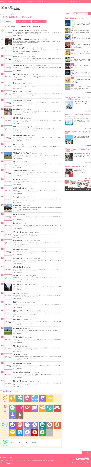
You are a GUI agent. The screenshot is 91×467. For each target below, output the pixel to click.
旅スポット (69, 13)
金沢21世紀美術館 (18, 328)
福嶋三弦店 (16, 74)
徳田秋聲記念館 (17, 240)
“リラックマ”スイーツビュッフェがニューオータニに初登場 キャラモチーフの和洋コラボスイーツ (80, 81)
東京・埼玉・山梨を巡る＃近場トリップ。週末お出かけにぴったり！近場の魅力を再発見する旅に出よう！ (82, 120)
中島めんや (16, 354)
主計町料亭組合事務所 (20, 170)
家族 (34, 442)
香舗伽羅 (15, 223)
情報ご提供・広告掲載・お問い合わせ (45, 460)
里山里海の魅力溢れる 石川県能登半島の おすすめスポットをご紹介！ (80, 170)
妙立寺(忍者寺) (17, 205)
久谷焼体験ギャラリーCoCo (21, 65)
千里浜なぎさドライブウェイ (22, 153)
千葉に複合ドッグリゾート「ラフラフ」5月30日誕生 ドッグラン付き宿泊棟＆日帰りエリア (80, 39)
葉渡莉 (15, 302)
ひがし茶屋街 (17, 284)
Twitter (1, 463)
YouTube (9, 463)
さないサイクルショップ (20, 311)
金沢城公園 (16, 179)
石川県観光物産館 (18, 337)
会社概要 (11, 460)
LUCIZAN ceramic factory (21, 127)
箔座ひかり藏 (17, 381)
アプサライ (16, 162)
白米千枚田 (16, 197)
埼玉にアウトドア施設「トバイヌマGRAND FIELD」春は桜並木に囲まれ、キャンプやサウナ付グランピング (80, 88)
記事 (66, 13)
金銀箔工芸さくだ (18, 48)
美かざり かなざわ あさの (21, 30)
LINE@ (12, 463)
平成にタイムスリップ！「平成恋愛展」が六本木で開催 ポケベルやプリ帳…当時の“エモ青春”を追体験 (80, 46)
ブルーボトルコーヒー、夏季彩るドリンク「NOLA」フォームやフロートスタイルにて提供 (80, 24)
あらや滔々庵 (17, 232)
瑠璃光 (15, 56)
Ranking (74, 1)
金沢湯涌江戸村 (17, 258)
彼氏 (20, 442)
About (80, 1)
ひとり (13, 442)
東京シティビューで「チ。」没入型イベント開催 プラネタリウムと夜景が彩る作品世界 (80, 74)
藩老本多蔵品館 (17, 363)
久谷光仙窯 (16, 293)
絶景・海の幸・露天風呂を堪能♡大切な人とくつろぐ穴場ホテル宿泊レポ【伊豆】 (80, 31)
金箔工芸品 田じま (18, 188)
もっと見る (88, 92)
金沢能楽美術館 (17, 100)
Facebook (4, 463)
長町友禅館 (16, 249)
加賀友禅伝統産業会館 (20, 135)
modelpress (87, 1)
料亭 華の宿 (17, 346)
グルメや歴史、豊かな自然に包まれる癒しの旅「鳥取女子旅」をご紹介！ (82, 138)
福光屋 (15, 214)
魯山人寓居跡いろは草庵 (21, 39)
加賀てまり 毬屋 (18, 118)
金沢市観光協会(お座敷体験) (21, 372)
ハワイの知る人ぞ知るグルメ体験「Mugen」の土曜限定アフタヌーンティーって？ (80, 60)
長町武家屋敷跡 (17, 109)
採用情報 (34, 460)
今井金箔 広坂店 (18, 267)
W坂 (14, 144)
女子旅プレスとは (4, 460)
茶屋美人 (15, 276)
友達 (27, 442)
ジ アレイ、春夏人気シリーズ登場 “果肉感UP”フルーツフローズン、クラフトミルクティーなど (80, 53)
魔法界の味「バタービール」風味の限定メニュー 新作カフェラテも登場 (80, 66)
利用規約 (17, 460)
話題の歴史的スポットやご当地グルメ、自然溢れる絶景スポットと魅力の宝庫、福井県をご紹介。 (82, 155)
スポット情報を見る (18, 35)
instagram (7, 463)
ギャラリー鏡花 (17, 91)
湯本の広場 (16, 319)
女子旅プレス (3, 14)
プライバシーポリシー (25, 460)
